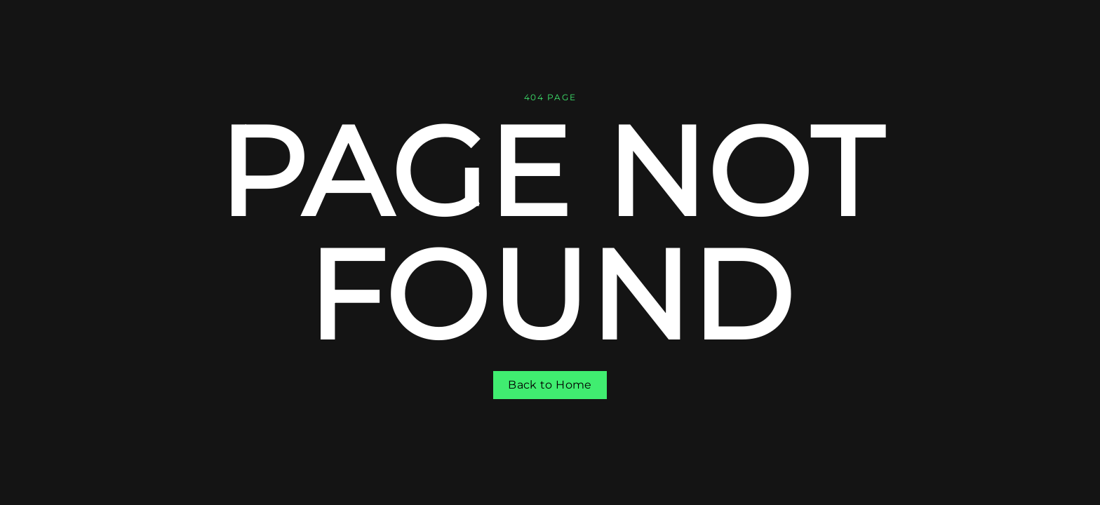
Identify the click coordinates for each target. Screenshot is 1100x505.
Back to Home (549, 384)
